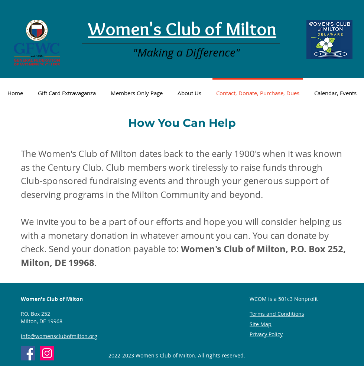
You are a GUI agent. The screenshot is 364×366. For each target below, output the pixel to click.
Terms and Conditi (272, 313)
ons (299, 313)
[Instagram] (47, 353)
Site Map (261, 324)
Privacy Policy (266, 334)
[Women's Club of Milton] (28, 353)
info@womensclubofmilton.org (59, 336)
